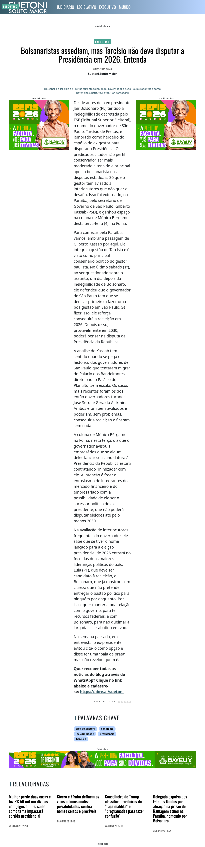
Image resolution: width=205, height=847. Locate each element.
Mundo (125, 7)
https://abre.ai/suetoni (102, 691)
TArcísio (81, 738)
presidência (107, 733)
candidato (107, 728)
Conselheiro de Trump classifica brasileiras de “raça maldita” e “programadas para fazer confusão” (124, 806)
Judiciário (65, 7)
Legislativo (86, 7)
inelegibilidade (85, 733)
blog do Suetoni (85, 728)
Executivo (107, 7)
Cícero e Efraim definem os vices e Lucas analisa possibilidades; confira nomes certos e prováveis (78, 803)
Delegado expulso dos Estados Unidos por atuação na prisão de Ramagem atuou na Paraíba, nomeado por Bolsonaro (170, 808)
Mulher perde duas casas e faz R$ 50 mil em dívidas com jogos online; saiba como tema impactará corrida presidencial (30, 806)
